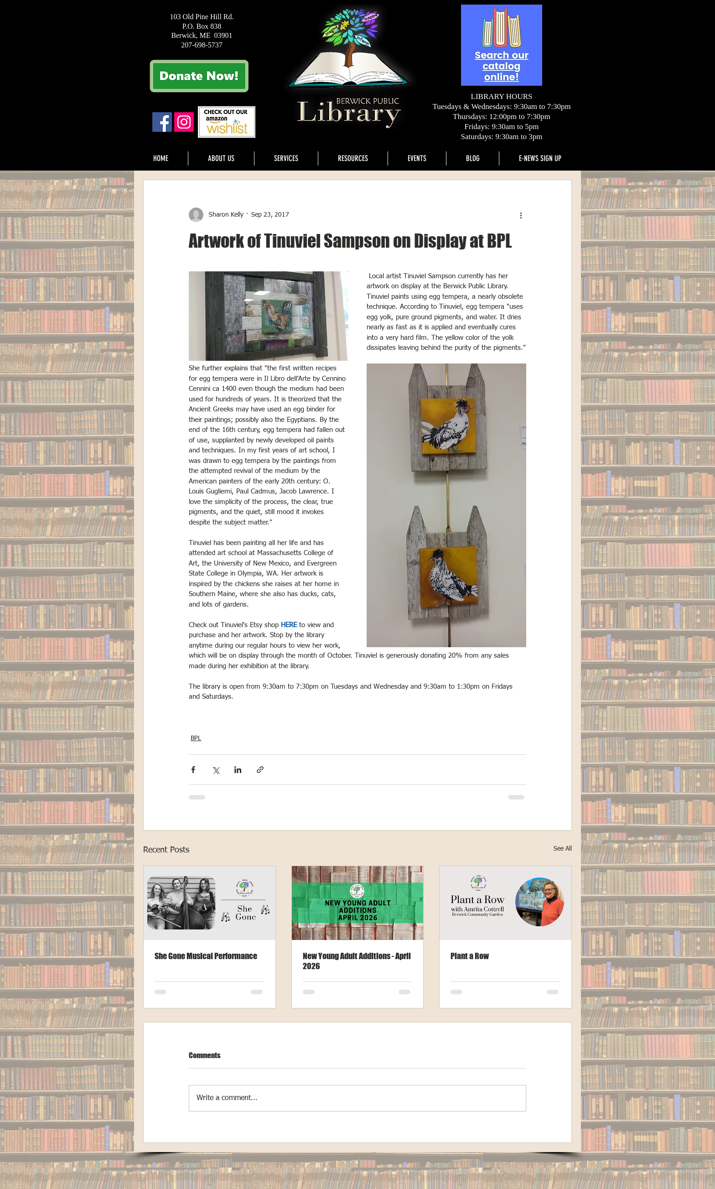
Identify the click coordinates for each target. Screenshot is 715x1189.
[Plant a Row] (505, 903)
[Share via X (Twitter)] (215, 769)
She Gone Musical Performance (206, 956)
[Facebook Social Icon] (162, 122)
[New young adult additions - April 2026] (358, 903)
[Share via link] (260, 769)
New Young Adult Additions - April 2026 (357, 961)
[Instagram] (184, 122)
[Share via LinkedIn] (237, 769)
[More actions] (520, 214)
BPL (196, 738)
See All (563, 849)
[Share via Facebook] (193, 769)
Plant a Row (470, 956)
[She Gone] (209, 903)
